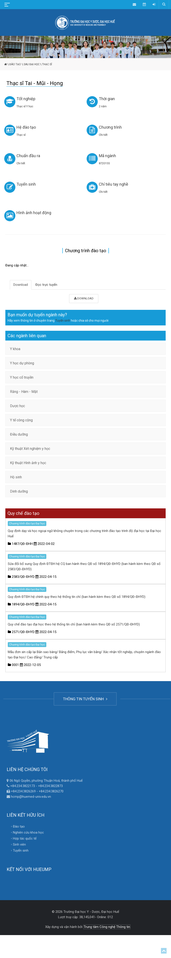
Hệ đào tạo (26, 127)
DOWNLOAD (84, 298)
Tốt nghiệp (25, 98)
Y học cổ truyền (21, 377)
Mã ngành (107, 155)
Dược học (17, 406)
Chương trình (110, 127)
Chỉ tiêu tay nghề (113, 184)
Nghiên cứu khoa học (28, 832)
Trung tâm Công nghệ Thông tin (107, 927)
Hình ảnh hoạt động (33, 212)
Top (164, 951)
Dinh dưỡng (19, 491)
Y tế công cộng (21, 420)
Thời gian (107, 98)
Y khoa (15, 349)
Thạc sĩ (47, 64)
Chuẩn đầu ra (28, 155)
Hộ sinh (16, 477)
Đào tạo (15, 64)
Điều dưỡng (19, 434)
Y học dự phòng (22, 363)
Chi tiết (103, 134)
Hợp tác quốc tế (25, 838)
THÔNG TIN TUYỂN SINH (85, 699)
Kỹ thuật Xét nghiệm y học (30, 449)
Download (20, 285)
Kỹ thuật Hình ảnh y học (28, 463)
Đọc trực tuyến (46, 285)
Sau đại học (32, 64)
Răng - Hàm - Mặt (24, 392)
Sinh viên (19, 844)
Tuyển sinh (26, 184)
